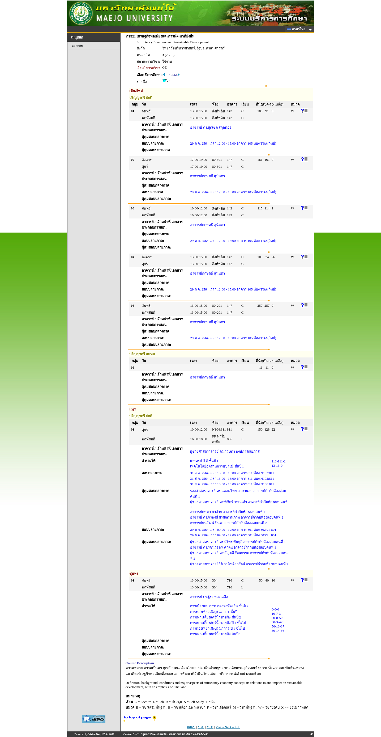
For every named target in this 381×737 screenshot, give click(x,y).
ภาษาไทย (297, 29)
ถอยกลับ (77, 46)
